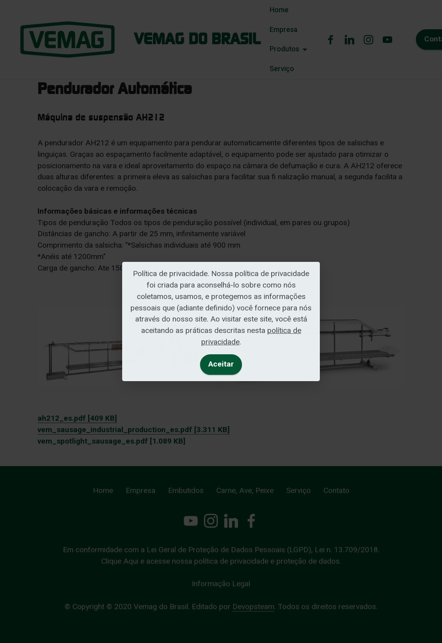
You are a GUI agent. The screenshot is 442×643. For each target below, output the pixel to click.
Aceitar (221, 364)
